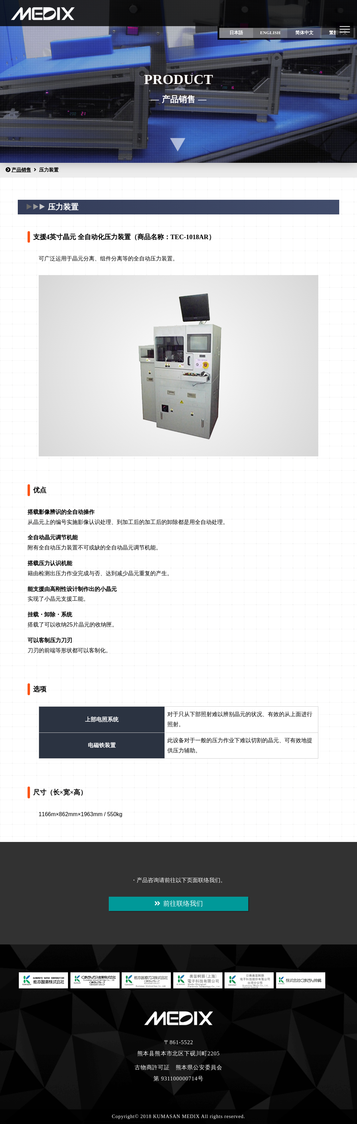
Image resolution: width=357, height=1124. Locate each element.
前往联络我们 (178, 903)
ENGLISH (270, 32)
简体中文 (304, 32)
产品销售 (18, 170)
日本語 (236, 32)
